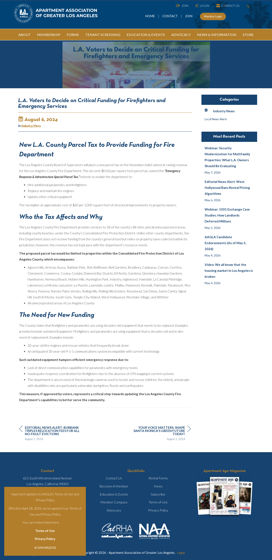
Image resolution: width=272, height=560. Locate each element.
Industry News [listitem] (220, 110)
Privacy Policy (45, 539)
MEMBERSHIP (48, 35)
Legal (181, 552)
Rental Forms (158, 478)
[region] (159, 433)
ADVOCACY (181, 35)
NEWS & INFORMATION (216, 35)
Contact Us (114, 478)
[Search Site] (248, 5)
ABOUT (24, 35)
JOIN (188, 16)
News (158, 486)
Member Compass (114, 502)
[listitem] (229, 160)
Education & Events (114, 494)
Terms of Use (45, 531)
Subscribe (158, 494)
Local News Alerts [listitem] (216, 119)
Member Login (213, 16)
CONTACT (170, 16)
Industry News (31, 125)
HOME (150, 16)
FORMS (73, 35)
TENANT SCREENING (102, 35)
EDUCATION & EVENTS (146, 35)
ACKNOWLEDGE (45, 547)
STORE (248, 35)
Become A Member (113, 486)
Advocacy (114, 510)
